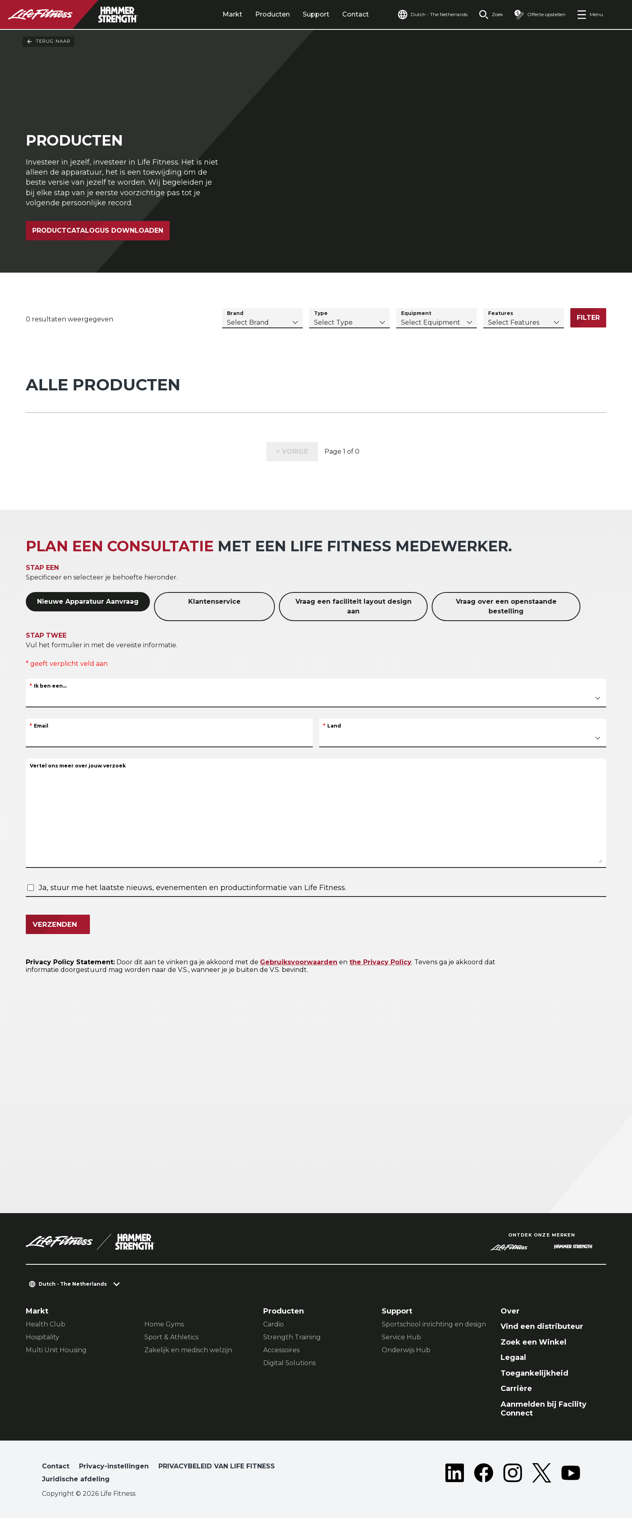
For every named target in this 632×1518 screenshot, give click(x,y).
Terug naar (48, 41)
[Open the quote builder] (540, 14)
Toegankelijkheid (534, 1373)
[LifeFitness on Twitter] (541, 1474)
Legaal (513, 1357)
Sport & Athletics (171, 1337)
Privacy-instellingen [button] (114, 1466)
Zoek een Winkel (533, 1342)
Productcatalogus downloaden (97, 230)
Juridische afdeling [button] (76, 1479)
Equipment (416, 313)
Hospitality (42, 1337)
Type (321, 313)
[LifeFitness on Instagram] (512, 1474)
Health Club (45, 1324)
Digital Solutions (289, 1363)
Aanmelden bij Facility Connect (543, 1409)
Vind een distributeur (542, 1326)
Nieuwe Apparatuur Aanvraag (88, 601)
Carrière (516, 1388)
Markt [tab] (232, 14)
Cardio (273, 1324)
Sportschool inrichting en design (434, 1324)
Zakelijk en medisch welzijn (188, 1350)
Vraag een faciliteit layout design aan (353, 606)
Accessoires (281, 1350)
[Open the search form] (491, 14)
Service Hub (401, 1337)
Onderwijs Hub (406, 1350)
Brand (235, 313)
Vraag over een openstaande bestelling (506, 606)
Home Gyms (164, 1324)
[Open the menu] (590, 14)
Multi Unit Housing (56, 1350)
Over (510, 1311)
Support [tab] (316, 14)
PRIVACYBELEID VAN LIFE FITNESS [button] (216, 1466)
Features (500, 313)
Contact (355, 14)
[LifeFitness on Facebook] (483, 1474)
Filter (588, 317)
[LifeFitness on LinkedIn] (454, 1474)
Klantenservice (214, 601)
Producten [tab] (272, 14)
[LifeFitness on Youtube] (570, 1474)
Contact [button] (55, 1466)
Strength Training (292, 1337)
